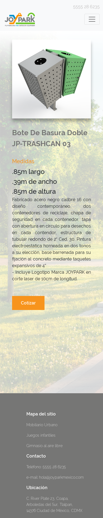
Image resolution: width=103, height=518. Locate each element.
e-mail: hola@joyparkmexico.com (55, 477)
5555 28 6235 (86, 6)
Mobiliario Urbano (41, 424)
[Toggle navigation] (92, 19)
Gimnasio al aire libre (44, 445)
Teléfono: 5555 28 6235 (46, 466)
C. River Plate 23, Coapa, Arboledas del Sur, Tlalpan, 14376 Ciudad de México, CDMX (54, 504)
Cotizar (28, 303)
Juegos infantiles (40, 435)
